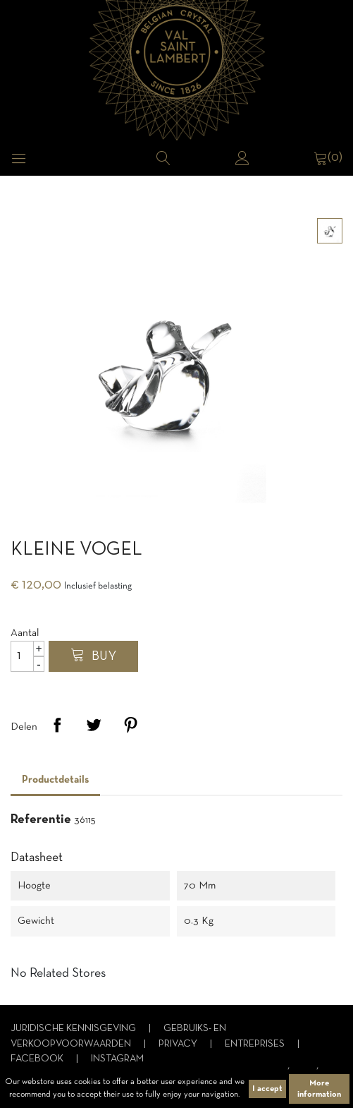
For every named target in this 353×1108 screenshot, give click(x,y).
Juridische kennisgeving (74, 1028)
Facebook (38, 1059)
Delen (57, 725)
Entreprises (256, 1044)
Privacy (179, 1044)
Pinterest (130, 725)
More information (319, 1089)
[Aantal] (27, 656)
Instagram (117, 1059)
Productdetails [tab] (55, 780)
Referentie (41, 820)
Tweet (94, 725)
